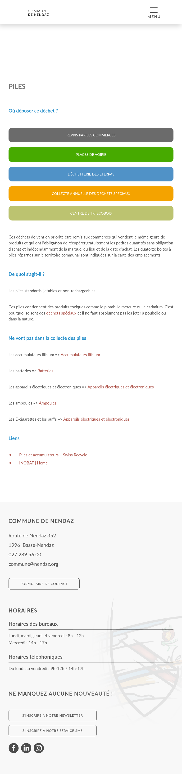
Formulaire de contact (44, 584)
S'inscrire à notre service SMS (53, 731)
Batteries (45, 370)
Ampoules (47, 402)
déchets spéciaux (61, 312)
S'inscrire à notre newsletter (52, 715)
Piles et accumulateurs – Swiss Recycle (53, 454)
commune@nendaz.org (33, 564)
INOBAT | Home (33, 462)
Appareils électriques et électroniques (120, 386)
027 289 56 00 (25, 554)
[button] (154, 9)
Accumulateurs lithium (80, 354)
